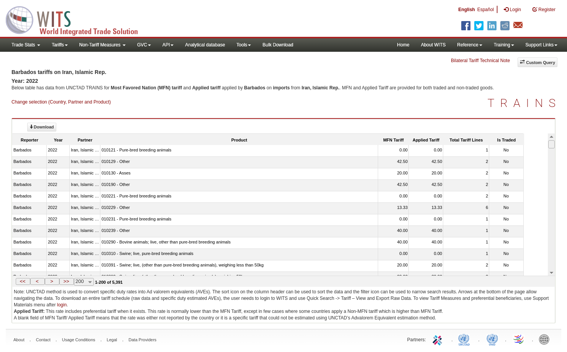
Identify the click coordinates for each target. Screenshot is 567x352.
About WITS (433, 45)
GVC (144, 45)
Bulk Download (277, 45)
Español (485, 9)
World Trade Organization (519, 339)
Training (504, 45)
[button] (23, 281)
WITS (76, 19)
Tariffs (60, 45)
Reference (469, 45)
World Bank (546, 339)
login (62, 305)
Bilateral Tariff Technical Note (480, 60)
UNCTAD (465, 339)
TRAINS (524, 103)
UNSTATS (492, 339)
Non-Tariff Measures (102, 45)
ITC (438, 339)
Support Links (541, 45)
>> (66, 281)
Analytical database (205, 45)
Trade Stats (25, 45)
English (466, 9)
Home (403, 45)
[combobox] (84, 282)
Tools (243, 45)
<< (22, 281)
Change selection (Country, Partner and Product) (61, 102)
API (168, 45)
